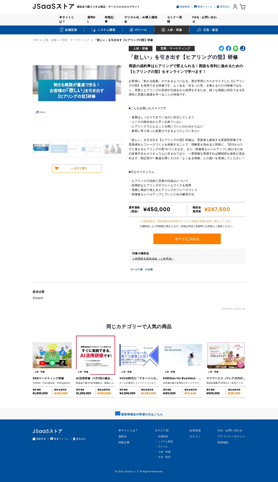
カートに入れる (187, 238)
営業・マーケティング (76, 40)
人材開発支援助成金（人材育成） (153, 258)
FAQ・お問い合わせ (204, 19)
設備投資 (163, 436)
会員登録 (195, 430)
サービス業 (136, 269)
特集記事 (109, 19)
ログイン (195, 436)
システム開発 (165, 441)
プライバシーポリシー (231, 436)
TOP (35, 40)
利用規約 (223, 442)
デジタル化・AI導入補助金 (140, 19)
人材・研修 (50, 40)
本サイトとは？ (66, 19)
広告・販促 (164, 457)
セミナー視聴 (174, 19)
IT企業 (149, 269)
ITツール (163, 446)
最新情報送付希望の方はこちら (139, 413)
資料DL (91, 19)
